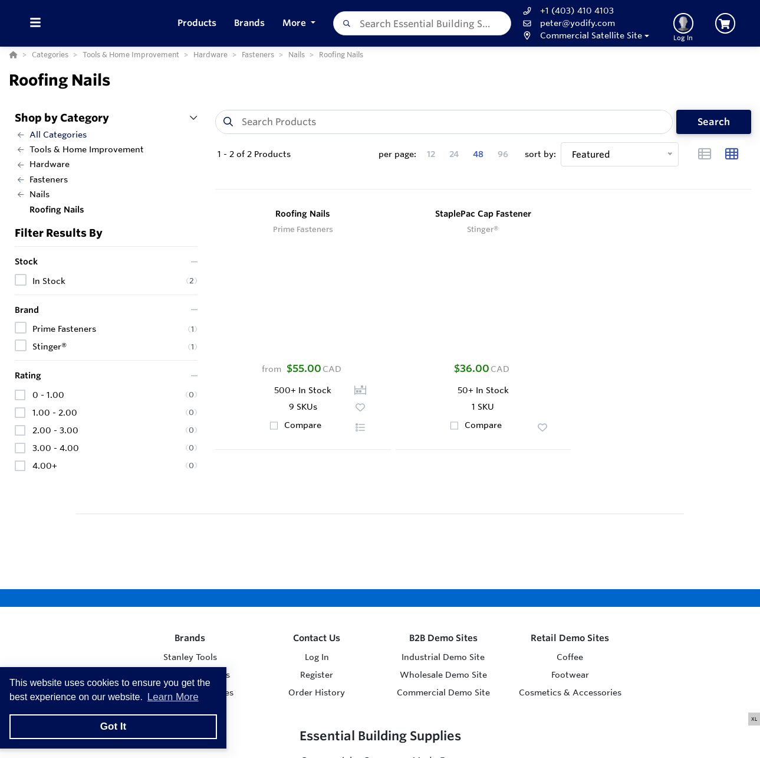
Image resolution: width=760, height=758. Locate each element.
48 (478, 154)
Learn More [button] (173, 697)
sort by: (540, 154)
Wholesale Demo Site (443, 674)
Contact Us (316, 637)
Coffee (570, 657)
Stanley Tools (190, 657)
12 (431, 154)
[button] (589, 36)
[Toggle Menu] (35, 23)
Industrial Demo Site (443, 657)
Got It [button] (113, 726)
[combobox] (428, 23)
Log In (317, 657)
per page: (397, 154)
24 (454, 154)
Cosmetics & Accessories (570, 692)
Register (316, 674)
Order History (316, 692)
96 (503, 154)
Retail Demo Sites (570, 637)
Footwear (570, 674)
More (302, 22)
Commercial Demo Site (443, 692)
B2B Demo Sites (443, 637)
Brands (190, 637)
